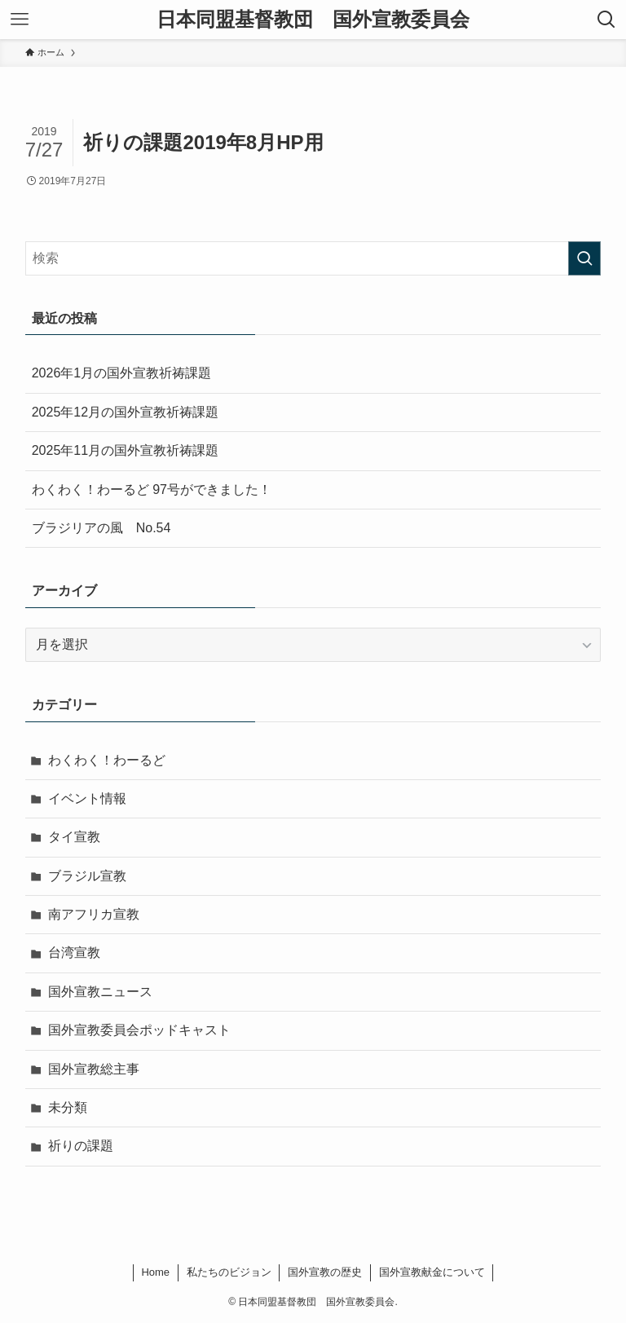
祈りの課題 (80, 1146)
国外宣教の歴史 (325, 1272)
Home (155, 1272)
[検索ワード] (313, 258)
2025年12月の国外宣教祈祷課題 (125, 412)
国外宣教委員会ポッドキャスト (139, 1030)
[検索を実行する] (584, 258)
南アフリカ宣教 (93, 914)
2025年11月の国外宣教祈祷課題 (125, 450)
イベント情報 (87, 798)
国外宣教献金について (432, 1272)
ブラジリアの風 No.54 (101, 528)
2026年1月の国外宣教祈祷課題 (122, 373)
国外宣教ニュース (100, 992)
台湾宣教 (74, 952)
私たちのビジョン (229, 1272)
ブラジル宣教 (87, 876)
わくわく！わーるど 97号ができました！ (151, 489)
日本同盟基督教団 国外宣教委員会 (313, 19)
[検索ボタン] (606, 19)
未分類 (67, 1107)
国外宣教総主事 (93, 1069)
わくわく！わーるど (106, 760)
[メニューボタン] (19, 19)
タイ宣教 (74, 837)
